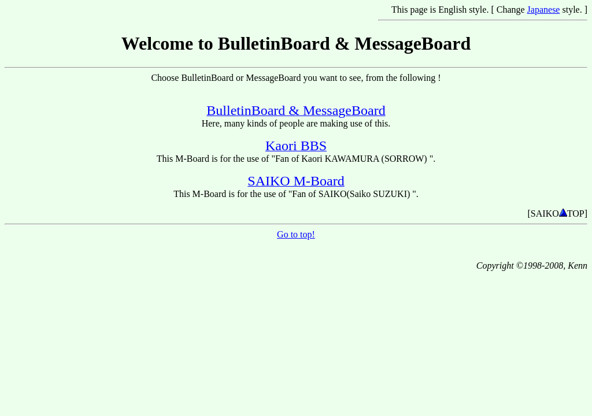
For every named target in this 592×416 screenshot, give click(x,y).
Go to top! (296, 234)
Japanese (543, 9)
